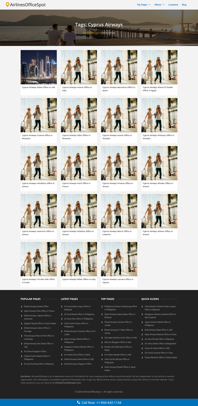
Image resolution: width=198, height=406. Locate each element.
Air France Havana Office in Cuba (159, 353)
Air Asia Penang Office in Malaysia (159, 339)
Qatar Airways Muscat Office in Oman (161, 334)
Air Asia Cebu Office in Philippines (78, 319)
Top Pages (142, 4)
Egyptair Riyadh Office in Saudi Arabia (40, 323)
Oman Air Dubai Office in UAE (157, 348)
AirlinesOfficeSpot (91, 32)
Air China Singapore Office (35, 351)
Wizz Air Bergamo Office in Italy (118, 342)
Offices (157, 4)
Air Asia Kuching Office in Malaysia (39, 364)
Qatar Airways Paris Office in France (39, 311)
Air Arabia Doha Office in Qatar (77, 355)
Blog (184, 4)
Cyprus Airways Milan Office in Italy (79, 279)
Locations (173, 4)
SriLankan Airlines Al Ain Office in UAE (121, 338)
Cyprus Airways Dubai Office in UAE (38, 87)
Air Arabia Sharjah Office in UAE (118, 355)
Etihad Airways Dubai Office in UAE (79, 359)
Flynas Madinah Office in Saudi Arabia (161, 357)
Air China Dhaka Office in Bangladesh (160, 344)
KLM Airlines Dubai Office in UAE (159, 330)
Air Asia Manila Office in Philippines (79, 314)
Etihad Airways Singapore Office (78, 364)
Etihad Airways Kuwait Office (36, 306)
